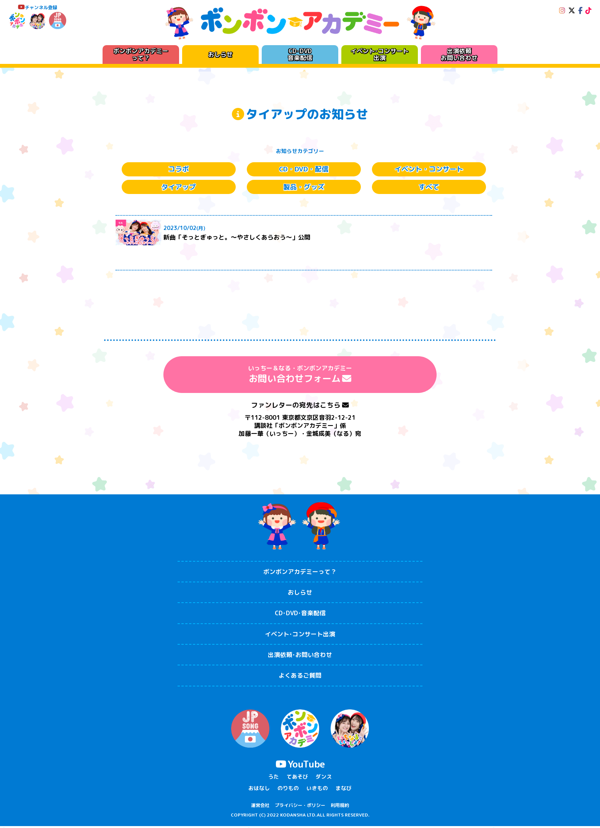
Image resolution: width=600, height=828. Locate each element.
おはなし (259, 789)
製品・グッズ (303, 188)
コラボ (178, 169)
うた (273, 778)
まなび (344, 789)
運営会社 (260, 807)
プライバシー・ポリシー (300, 807)
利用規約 (340, 807)
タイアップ (178, 188)
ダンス (324, 778)
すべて (429, 188)
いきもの (317, 789)
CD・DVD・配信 (304, 169)
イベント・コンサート (429, 169)
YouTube (300, 766)
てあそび (297, 778)
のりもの (288, 789)
